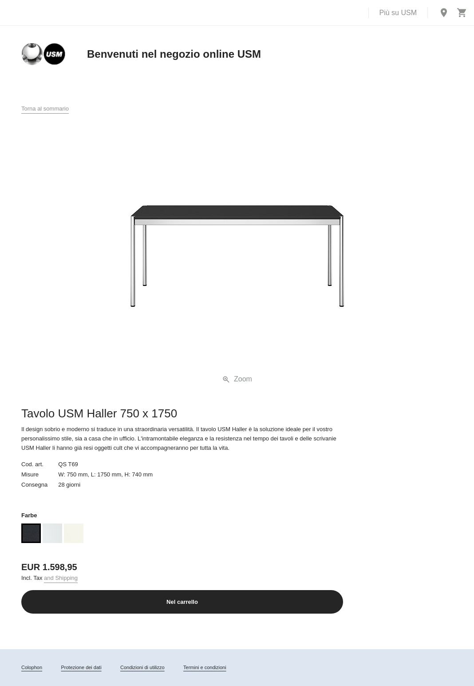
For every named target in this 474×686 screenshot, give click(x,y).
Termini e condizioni (204, 667)
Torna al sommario (45, 108)
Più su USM (398, 12)
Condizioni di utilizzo (142, 667)
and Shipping (61, 578)
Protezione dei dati (81, 667)
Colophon (31, 667)
